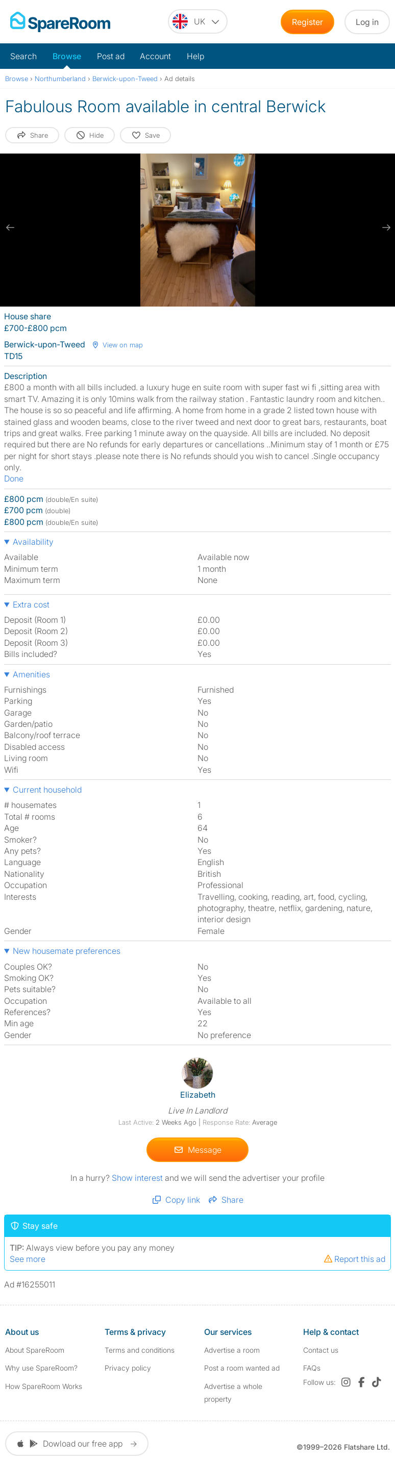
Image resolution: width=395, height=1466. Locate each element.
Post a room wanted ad (242, 1367)
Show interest (138, 1178)
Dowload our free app (76, 1443)
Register (307, 22)
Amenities (31, 674)
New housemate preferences (66, 951)
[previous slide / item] (10, 227)
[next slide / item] (385, 227)
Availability (33, 542)
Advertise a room (232, 1350)
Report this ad (354, 1259)
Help (195, 56)
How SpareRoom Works (43, 1386)
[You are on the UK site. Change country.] (198, 21)
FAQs (311, 1367)
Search (23, 56)
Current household (47, 790)
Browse (67, 56)
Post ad (111, 56)
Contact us (320, 1350)
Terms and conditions (140, 1350)
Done (13, 478)
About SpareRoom (34, 1350)
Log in (367, 22)
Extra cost (31, 604)
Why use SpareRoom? (41, 1367)
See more (27, 1259)
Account (155, 56)
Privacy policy (128, 1367)
